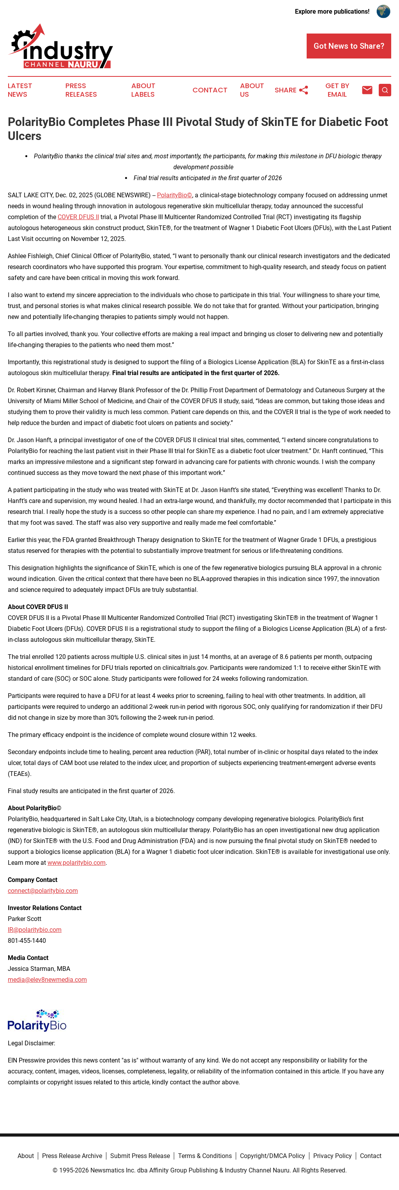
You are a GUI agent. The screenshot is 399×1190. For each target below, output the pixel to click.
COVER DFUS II (78, 217)
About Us (252, 90)
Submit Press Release (140, 1156)
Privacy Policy (332, 1156)
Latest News (20, 90)
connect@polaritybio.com (43, 890)
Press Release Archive (72, 1156)
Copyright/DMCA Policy (272, 1156)
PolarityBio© (174, 195)
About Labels (143, 90)
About (26, 1156)
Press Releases (81, 90)
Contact (210, 90)
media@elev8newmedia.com (47, 979)
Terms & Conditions (205, 1156)
